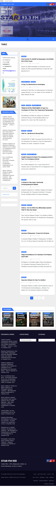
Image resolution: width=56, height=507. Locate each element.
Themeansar (23, 477)
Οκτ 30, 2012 (26, 259)
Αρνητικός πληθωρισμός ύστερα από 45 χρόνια (35, 233)
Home (35, 474)
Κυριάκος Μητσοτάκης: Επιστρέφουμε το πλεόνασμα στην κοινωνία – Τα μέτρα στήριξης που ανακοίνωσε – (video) (9, 420)
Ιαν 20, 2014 (26, 186)
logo (53, 474)
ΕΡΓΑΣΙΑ (23, 105)
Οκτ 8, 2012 (26, 282)
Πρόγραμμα (51, 480)
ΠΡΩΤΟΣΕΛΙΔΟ (6, 313)
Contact (49, 474)
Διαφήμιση (51, 477)
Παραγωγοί (35, 480)
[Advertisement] (28, 496)
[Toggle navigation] (28, 39)
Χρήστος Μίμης (34, 63)
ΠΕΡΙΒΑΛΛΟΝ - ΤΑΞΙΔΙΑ (36, 105)
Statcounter (6, 194)
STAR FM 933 (6, 11)
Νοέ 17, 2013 (26, 212)
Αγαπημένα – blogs (44, 477)
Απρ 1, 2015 (25, 87)
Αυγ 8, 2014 (25, 112)
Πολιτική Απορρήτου (43, 480)
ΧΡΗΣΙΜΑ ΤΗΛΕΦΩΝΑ (49, 483)
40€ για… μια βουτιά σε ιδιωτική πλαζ (32, 133)
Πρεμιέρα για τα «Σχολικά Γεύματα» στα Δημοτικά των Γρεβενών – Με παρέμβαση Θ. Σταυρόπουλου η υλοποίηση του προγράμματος (9, 430)
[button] (53, 39)
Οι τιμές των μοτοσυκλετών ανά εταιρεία (33, 84)
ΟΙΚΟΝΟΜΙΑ (24, 56)
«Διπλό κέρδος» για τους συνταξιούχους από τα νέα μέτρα (8, 412)
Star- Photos (36, 477)
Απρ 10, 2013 (26, 235)
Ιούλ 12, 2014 (26, 136)
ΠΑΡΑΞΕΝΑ (30, 130)
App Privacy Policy (41, 474)
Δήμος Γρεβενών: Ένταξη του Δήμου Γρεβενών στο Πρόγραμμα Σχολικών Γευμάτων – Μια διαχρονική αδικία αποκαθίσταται (8, 175)
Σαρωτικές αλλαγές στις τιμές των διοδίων (33, 280)
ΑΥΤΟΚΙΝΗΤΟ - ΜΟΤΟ (25, 81)
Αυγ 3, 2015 (25, 63)
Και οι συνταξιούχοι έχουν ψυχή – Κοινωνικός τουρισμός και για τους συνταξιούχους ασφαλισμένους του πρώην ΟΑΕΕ (8, 161)
